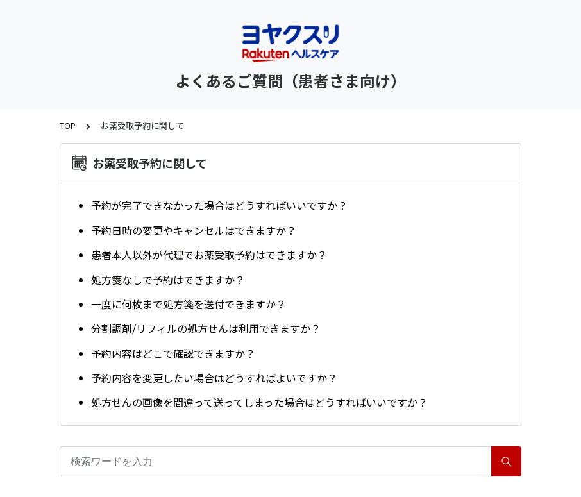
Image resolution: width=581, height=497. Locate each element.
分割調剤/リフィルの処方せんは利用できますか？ (206, 328)
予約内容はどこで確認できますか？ (173, 353)
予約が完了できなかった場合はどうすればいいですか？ (219, 205)
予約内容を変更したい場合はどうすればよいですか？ (214, 377)
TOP (68, 125)
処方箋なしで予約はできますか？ (168, 279)
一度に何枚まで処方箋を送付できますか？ (188, 304)
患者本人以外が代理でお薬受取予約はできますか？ (209, 254)
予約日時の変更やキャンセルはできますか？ (193, 230)
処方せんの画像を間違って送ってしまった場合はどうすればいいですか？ (259, 402)
